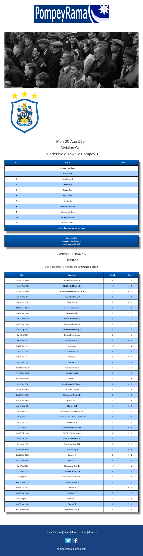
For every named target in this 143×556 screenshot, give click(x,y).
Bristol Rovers (64, 417)
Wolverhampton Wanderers (71, 291)
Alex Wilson (67, 174)
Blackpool (71, 401)
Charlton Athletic (71, 471)
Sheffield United (70, 340)
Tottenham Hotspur (71, 324)
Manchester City (71, 368)
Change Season (89, 267)
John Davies (67, 201)
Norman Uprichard (67, 168)
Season (57, 532)
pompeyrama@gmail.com (71, 548)
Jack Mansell (67, 179)
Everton (71, 362)
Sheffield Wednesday (71, 330)
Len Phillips (67, 184)
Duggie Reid (67, 190)
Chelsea (71, 379)
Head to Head (79, 532)
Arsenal (71, 346)
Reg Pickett (67, 195)
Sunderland (71, 313)
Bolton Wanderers (71, 308)
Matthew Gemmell (67, 206)
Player (66, 532)
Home (49, 532)
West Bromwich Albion (71, 384)
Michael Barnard (67, 217)
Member (92, 532)
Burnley (71, 357)
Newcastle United (71, 390)
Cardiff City (71, 373)
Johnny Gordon (67, 212)
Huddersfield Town (71, 286)
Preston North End (71, 335)
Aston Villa (71, 302)
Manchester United (71, 280)
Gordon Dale (67, 223)
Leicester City (71, 351)
